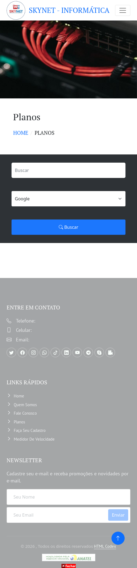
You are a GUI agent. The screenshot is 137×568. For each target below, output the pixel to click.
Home (20, 132)
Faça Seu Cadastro (30, 430)
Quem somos (25, 404)
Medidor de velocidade (34, 439)
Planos (19, 421)
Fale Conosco (25, 413)
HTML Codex (105, 546)
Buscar (68, 227)
